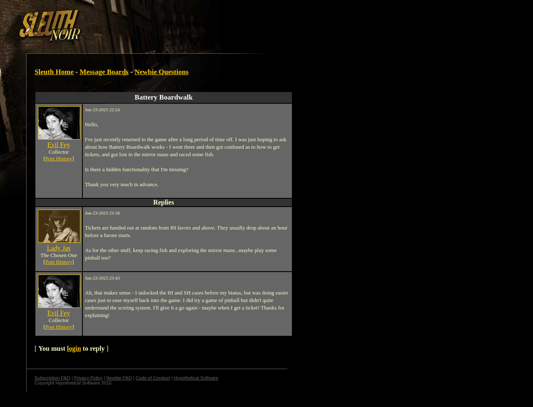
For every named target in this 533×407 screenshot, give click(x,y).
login (74, 348)
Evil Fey (58, 144)
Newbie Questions (161, 72)
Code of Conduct (153, 377)
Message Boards (104, 72)
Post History (58, 158)
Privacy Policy (88, 377)
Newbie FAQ (119, 377)
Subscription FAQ (52, 377)
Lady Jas (58, 248)
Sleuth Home (54, 72)
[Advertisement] (144, 22)
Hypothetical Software (196, 377)
